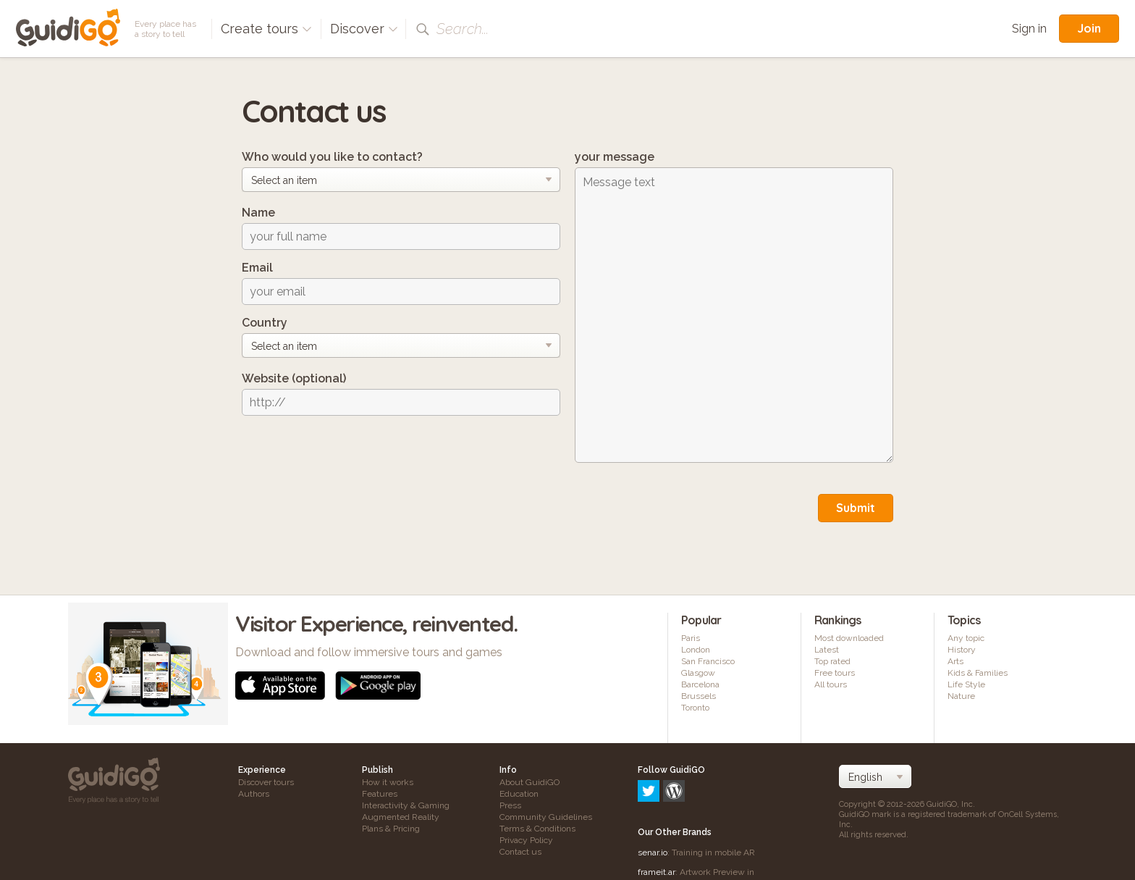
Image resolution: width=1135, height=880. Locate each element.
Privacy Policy (526, 840)
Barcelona (700, 684)
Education (519, 794)
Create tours (266, 28)
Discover (364, 28)
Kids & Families (978, 673)
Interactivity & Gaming (406, 805)
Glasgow (698, 673)
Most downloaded (849, 638)
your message (614, 157)
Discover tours (266, 782)
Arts (955, 661)
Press (510, 805)
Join (1089, 28)
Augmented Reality (400, 817)
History (962, 650)
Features (379, 794)
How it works (387, 782)
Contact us (520, 852)
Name (258, 212)
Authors (253, 794)
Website (294, 378)
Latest (826, 650)
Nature (961, 696)
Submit (855, 507)
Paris (690, 638)
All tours (830, 684)
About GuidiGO (529, 782)
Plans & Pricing (391, 829)
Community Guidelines (545, 817)
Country (264, 323)
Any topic (966, 638)
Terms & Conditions (537, 829)
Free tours (834, 673)
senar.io (652, 790)
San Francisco (708, 661)
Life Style (966, 684)
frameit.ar (656, 810)
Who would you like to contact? (332, 157)
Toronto (695, 708)
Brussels (698, 696)
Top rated (832, 661)
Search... (462, 29)
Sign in (1029, 28)
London (695, 650)
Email (257, 268)
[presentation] (352, 455)
